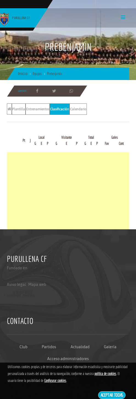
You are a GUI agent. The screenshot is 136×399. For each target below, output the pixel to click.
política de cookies (105, 373)
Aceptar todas (112, 395)
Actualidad (80, 347)
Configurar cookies (55, 380)
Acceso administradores (68, 359)
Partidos (49, 347)
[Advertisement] (68, 190)
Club (23, 347)
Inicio (22, 73)
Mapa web (37, 284)
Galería (110, 347)
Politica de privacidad (19, 306)
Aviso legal (16, 284)
